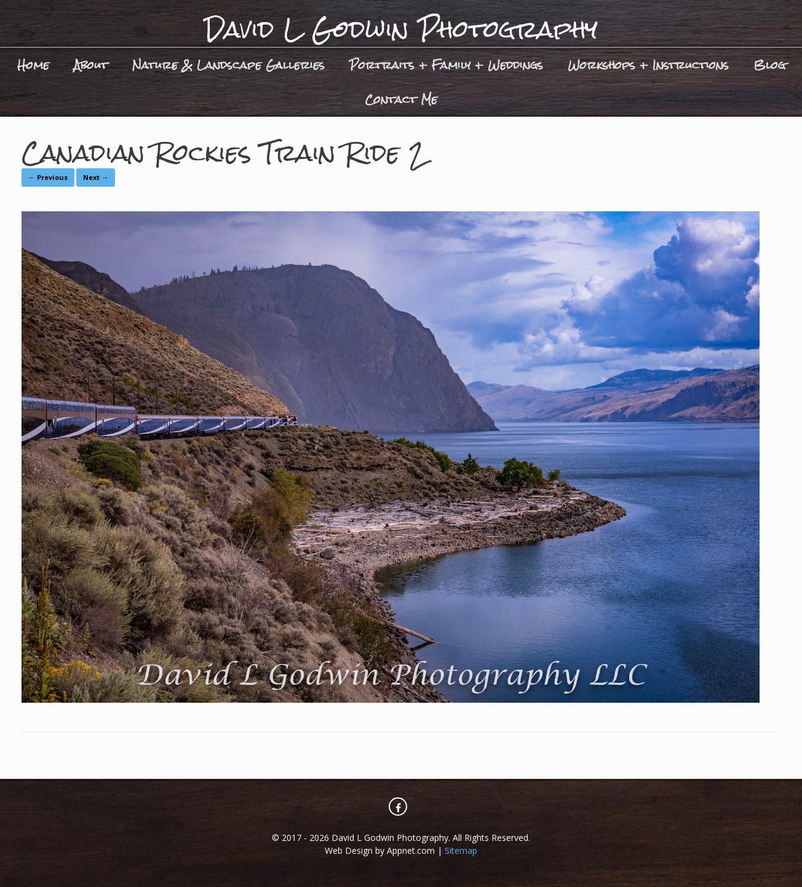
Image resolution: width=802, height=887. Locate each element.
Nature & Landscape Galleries (228, 64)
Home (33, 64)
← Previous (48, 177)
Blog (769, 64)
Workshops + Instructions (648, 64)
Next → (95, 177)
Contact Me (401, 99)
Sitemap (461, 850)
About (91, 64)
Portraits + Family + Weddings (446, 64)
